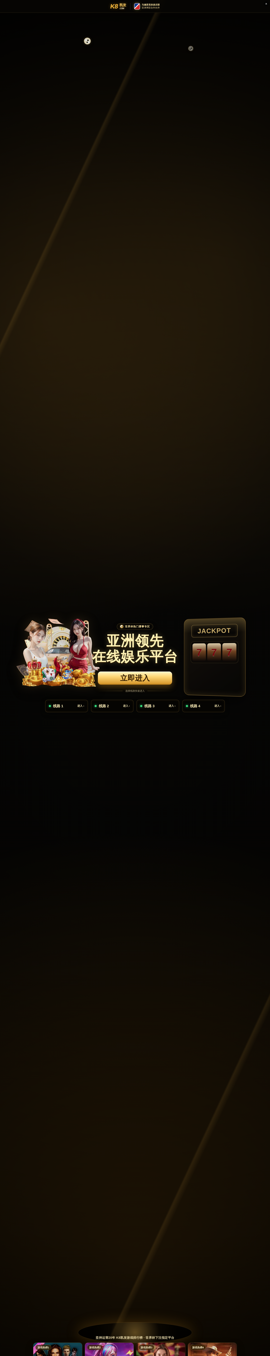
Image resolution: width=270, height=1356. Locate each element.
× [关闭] (266, 4)
